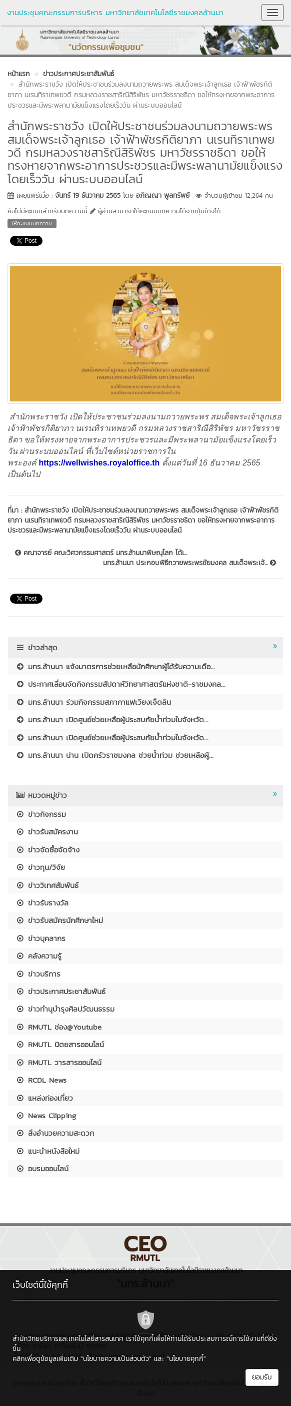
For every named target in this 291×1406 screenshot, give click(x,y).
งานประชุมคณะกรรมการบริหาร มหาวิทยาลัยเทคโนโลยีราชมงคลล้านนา (115, 12)
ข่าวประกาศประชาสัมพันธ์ (61, 991)
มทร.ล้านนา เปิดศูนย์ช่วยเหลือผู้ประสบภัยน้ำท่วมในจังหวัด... (112, 719)
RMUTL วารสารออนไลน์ (59, 1062)
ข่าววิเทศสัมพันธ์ (47, 885)
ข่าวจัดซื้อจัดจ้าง (48, 849)
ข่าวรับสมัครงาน (47, 831)
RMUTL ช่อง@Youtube (59, 1027)
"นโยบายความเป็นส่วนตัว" (116, 1358)
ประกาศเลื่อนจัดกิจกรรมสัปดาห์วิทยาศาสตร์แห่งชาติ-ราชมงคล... (121, 684)
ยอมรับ (262, 1377)
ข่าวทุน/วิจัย (40, 867)
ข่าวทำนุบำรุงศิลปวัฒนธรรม (65, 1009)
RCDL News (41, 1080)
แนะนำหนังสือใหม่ (48, 1151)
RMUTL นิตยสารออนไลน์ (60, 1044)
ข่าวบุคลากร (41, 938)
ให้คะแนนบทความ (32, 223)
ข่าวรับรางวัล (42, 902)
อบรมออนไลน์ (42, 1168)
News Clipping (46, 1115)
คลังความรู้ (39, 956)
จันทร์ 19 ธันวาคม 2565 (87, 195)
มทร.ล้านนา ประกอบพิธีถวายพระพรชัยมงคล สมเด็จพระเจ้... (189, 563)
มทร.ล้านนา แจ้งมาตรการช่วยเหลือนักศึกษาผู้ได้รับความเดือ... (115, 666)
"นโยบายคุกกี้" (186, 1358)
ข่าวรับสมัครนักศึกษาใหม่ (59, 920)
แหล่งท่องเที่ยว (44, 1098)
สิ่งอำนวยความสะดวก (55, 1133)
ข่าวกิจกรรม (41, 814)
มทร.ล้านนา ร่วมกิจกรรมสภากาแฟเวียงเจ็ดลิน (93, 702)
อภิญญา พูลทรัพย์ (163, 195)
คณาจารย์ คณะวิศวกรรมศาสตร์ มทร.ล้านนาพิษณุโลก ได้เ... (101, 553)
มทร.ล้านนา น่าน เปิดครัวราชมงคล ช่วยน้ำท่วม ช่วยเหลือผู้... (115, 755)
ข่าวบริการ (38, 974)
